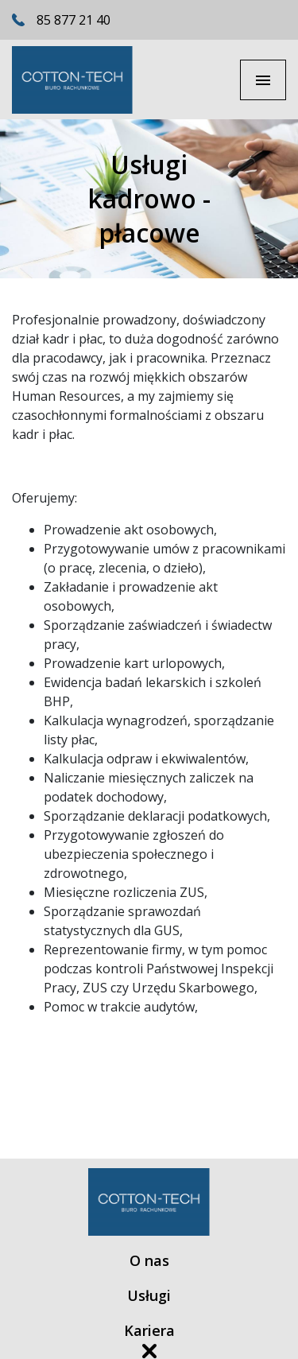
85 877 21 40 (73, 20)
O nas (149, 1261)
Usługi (149, 1296)
